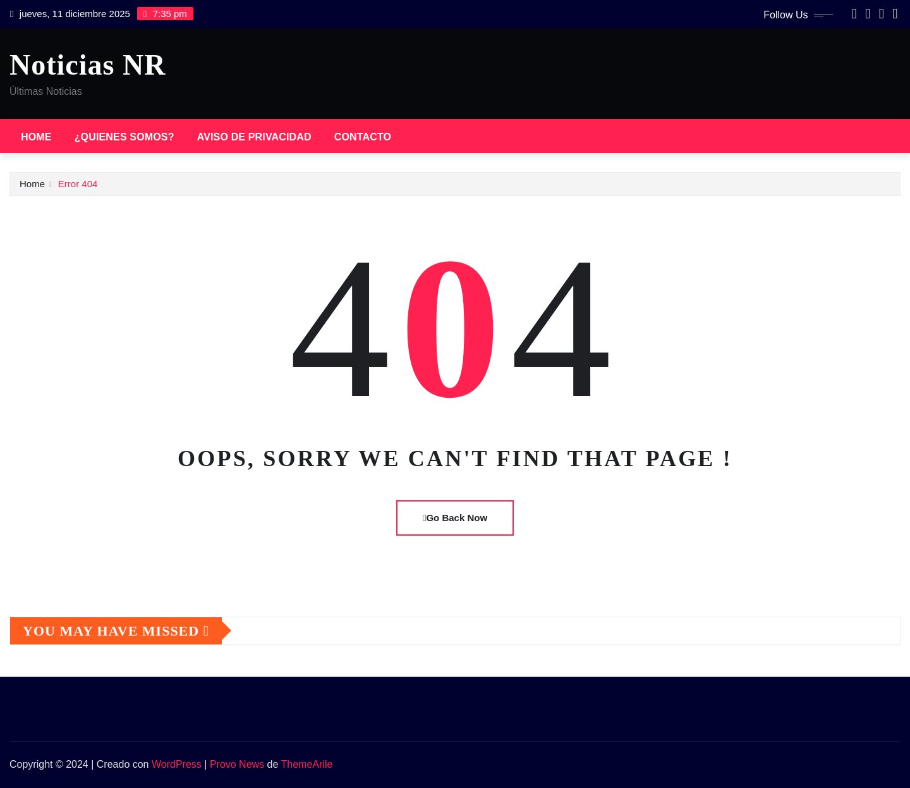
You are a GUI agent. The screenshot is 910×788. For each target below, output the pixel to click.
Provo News (237, 764)
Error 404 (78, 183)
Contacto (362, 137)
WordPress (177, 764)
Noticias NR (87, 65)
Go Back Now (455, 517)
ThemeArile (307, 764)
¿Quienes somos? (124, 137)
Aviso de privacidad (254, 137)
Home (36, 137)
